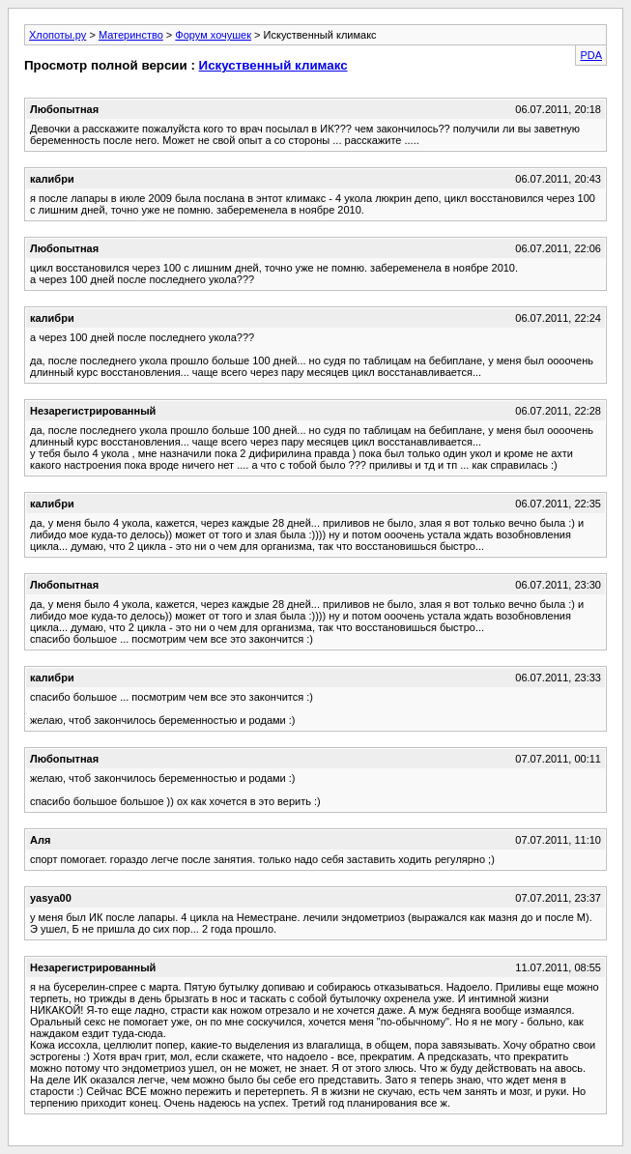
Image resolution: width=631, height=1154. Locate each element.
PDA (591, 55)
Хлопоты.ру (57, 35)
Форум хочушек (213, 35)
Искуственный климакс (273, 65)
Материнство (131, 35)
